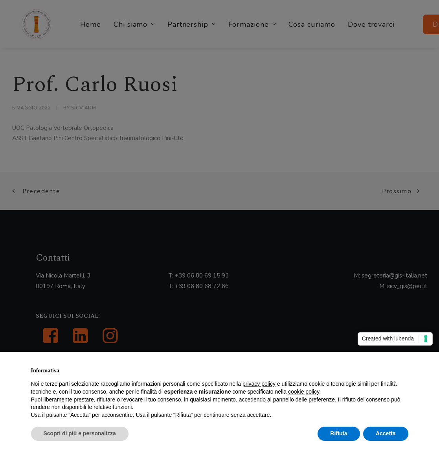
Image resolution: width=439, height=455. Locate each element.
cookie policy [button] (303, 391)
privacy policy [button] (259, 384)
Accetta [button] (386, 433)
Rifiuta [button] (338, 433)
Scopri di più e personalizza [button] (80, 433)
